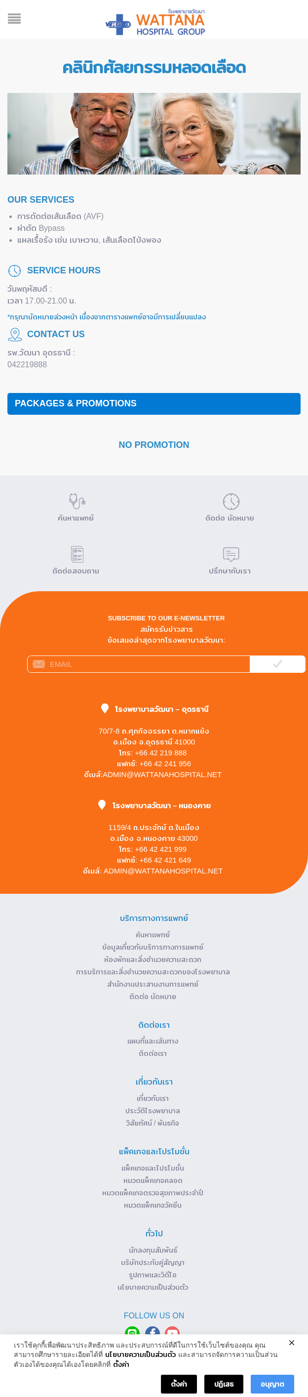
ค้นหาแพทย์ (153, 935)
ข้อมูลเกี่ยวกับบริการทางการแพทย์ (152, 947)
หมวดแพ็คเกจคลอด (153, 1180)
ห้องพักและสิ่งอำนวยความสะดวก (152, 959)
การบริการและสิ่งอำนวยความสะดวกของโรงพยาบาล (153, 972)
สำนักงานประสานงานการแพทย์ (152, 984)
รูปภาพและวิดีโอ (153, 1275)
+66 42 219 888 (161, 752)
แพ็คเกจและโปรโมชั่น (152, 1168)
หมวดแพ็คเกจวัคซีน (153, 1205)
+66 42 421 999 (161, 849)
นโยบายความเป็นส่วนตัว (152, 1287)
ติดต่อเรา (153, 1053)
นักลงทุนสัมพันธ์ (153, 1250)
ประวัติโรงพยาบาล (152, 1111)
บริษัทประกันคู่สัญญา (153, 1262)
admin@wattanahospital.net (162, 774)
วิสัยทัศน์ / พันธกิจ (153, 1123)
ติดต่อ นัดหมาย (152, 997)
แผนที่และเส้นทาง (152, 1041)
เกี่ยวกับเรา (153, 1098)
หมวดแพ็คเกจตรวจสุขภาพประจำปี (152, 1193)
